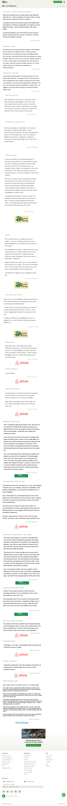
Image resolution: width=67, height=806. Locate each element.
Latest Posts (49, 755)
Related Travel (5, 764)
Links (3, 766)
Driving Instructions (6, 768)
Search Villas (57, 1)
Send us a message (9, 784)
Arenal (25, 774)
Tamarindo (26, 757)
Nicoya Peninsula (28, 768)
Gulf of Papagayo (28, 770)
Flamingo (26, 759)
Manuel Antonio (27, 755)
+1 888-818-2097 (8, 781)
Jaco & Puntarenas (28, 772)
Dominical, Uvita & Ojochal (30, 761)
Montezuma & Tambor (29, 766)
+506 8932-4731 (29, 781)
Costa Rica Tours (6, 761)
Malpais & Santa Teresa (29, 764)
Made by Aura (61, 803)
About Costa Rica (6, 755)
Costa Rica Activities (7, 757)
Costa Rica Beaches (6, 759)
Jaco (47, 764)
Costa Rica (48, 757)
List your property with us (10, 796)
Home (58, 6)
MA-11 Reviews (62, 6)
